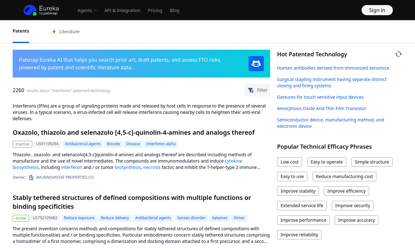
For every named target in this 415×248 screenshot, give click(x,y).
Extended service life (302, 205)
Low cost (290, 162)
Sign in (377, 10)
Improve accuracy (356, 220)
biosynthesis (26, 167)
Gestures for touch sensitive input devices (320, 97)
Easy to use (292, 176)
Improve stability (298, 191)
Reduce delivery (115, 217)
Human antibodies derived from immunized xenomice (333, 68)
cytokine (233, 161)
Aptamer (219, 217)
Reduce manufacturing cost (344, 176)
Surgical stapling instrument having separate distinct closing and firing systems (332, 82)
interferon (71, 167)
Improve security (352, 205)
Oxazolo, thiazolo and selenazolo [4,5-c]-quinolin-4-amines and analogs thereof (134, 132)
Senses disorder (191, 217)
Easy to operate (327, 162)
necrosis (151, 167)
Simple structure (372, 162)
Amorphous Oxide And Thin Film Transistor (321, 108)
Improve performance (303, 220)
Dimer (239, 217)
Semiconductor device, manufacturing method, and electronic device (330, 123)
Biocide (113, 143)
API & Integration (122, 10)
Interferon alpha (161, 143)
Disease (133, 143)
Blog (174, 10)
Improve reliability (299, 235)
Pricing (155, 10)
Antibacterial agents (83, 143)
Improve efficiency (346, 191)
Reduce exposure (79, 217)
